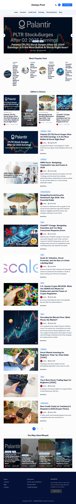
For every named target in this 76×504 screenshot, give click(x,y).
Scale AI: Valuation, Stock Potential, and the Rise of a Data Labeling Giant (54, 260)
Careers (6, 487)
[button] (67, 4)
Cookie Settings (32, 487)
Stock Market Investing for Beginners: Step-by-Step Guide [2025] (54, 355)
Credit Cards (44, 403)
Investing (35, 41)
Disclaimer (30, 479)
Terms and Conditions (34, 482)
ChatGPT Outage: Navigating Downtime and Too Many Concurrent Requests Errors (69, 72)
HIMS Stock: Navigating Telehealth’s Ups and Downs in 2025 (33, 71)
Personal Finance (51, 63)
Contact (6, 482)
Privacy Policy (31, 484)
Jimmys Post (38, 4)
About (5, 479)
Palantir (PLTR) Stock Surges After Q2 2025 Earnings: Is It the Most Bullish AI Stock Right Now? (38, 46)
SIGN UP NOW (56, 491)
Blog (41, 41)
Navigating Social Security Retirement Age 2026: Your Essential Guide (51, 71)
